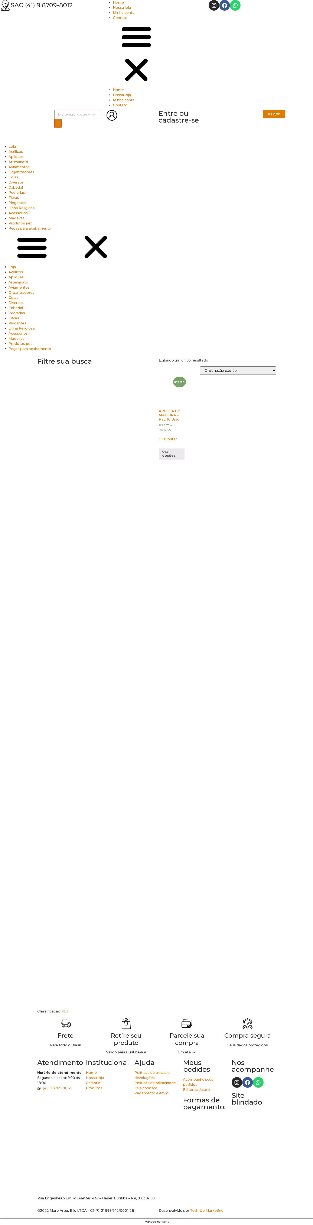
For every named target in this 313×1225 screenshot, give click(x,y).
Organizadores (21, 172)
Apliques (16, 157)
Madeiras (17, 218)
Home (118, 2)
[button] (156, 53)
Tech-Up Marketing (207, 1211)
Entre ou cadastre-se (179, 116)
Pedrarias (17, 193)
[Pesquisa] (58, 123)
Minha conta (123, 13)
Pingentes (17, 203)
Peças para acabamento (30, 228)
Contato (120, 18)
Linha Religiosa (22, 208)
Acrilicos (16, 152)
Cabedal (16, 187)
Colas (13, 177)
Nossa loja (122, 8)
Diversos (16, 182)
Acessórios (18, 213)
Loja (12, 147)
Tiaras (14, 198)
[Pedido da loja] (238, 370)
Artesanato (18, 162)
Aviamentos (19, 167)
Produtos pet (20, 223)
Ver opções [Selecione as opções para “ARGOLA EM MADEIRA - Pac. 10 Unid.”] (169, 454)
